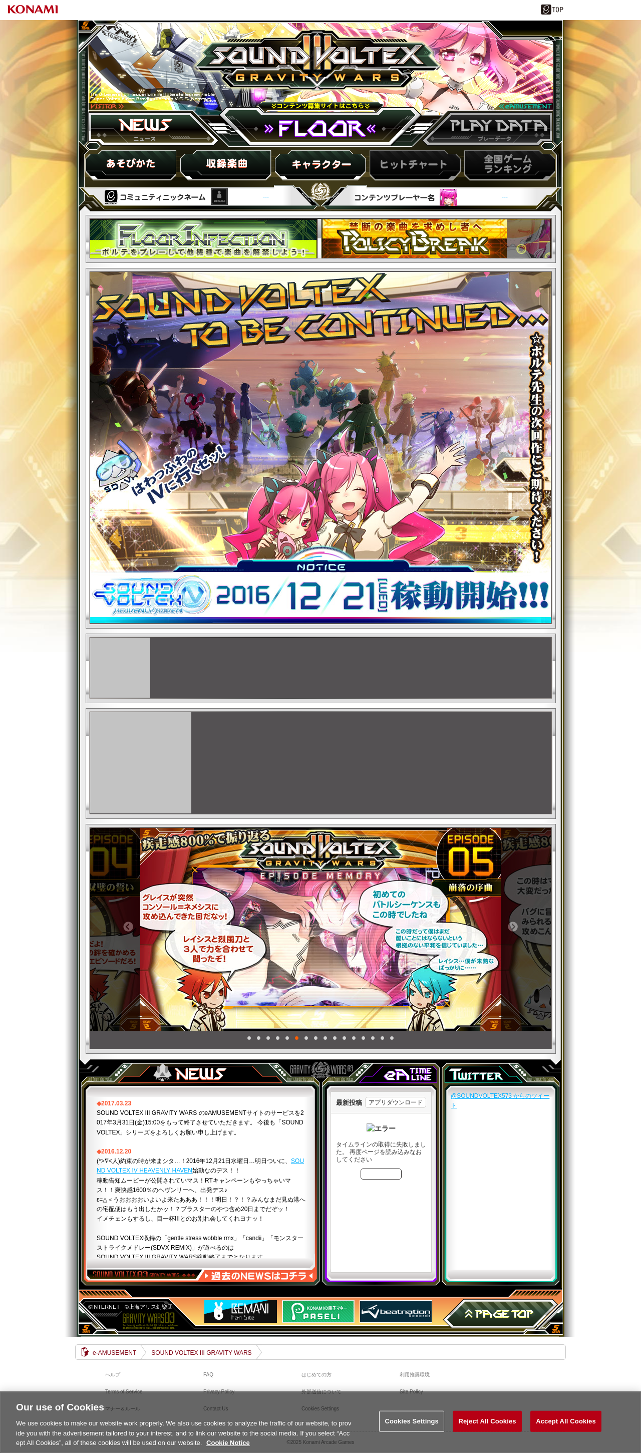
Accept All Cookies (566, 1427)
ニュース (155, 128)
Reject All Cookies (487, 1427)
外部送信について (321, 1391)
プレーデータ (486, 128)
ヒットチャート (414, 164)
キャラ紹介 (320, 164)
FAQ (208, 1374)
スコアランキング (508, 164)
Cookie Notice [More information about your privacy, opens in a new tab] (228, 1448)
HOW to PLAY (132, 164)
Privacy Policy (218, 1391)
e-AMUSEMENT (114, 1352)
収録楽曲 (226, 164)
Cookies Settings (412, 1427)
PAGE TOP (501, 1314)
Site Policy (411, 1391)
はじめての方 (316, 1374)
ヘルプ (112, 1374)
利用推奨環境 (415, 1374)
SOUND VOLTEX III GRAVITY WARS (320, 72)
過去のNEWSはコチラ (258, 1276)
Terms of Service (123, 1391)
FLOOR (320, 128)
